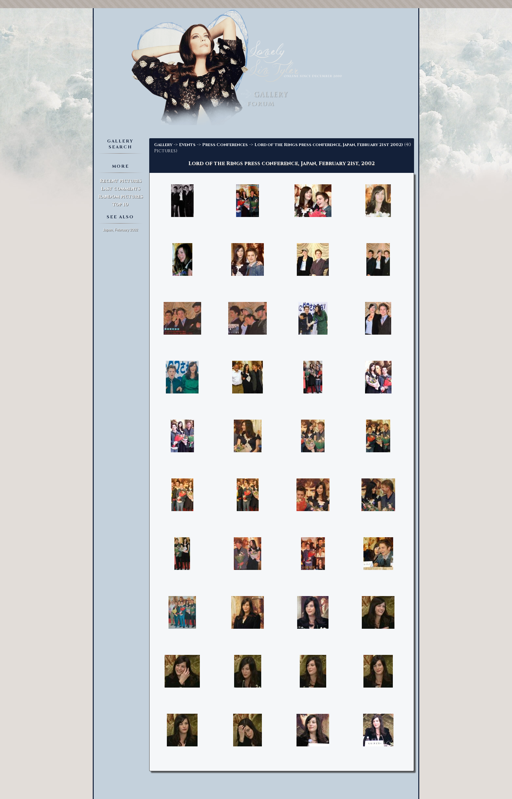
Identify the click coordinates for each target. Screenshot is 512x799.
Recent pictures (120, 181)
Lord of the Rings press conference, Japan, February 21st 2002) (328, 145)
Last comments (120, 189)
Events (187, 145)
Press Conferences (225, 145)
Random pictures (120, 196)
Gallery (163, 145)
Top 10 (120, 204)
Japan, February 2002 (120, 230)
